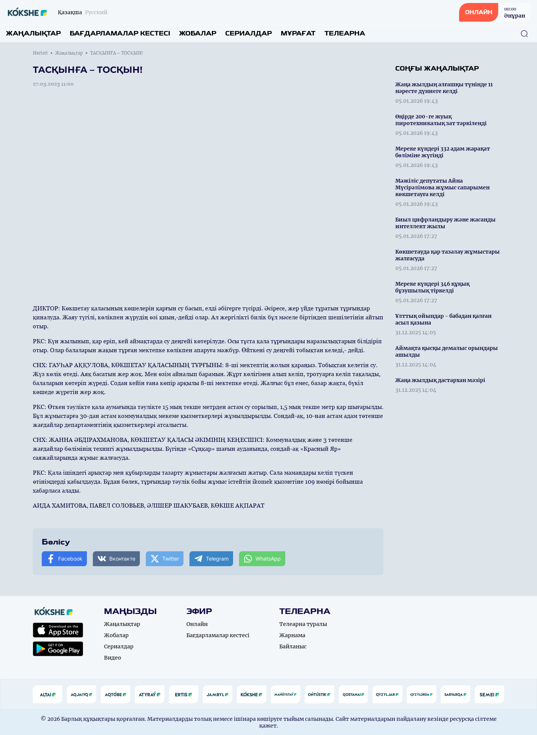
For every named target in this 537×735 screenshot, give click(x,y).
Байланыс (293, 646)
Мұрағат (298, 33)
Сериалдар (248, 33)
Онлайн (197, 624)
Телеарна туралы (303, 624)
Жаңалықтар (33, 33)
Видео (112, 657)
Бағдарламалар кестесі (120, 33)
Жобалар (197, 33)
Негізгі (40, 53)
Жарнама (292, 635)
